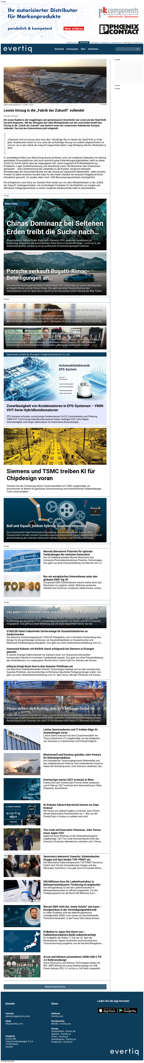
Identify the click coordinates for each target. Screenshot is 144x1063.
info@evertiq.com (14, 1023)
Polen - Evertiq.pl (59, 1036)
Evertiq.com (57, 1016)
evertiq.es (94, 42)
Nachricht (59, 49)
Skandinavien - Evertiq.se (63, 1039)
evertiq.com (71, 42)
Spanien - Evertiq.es (61, 1034)
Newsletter (93, 49)
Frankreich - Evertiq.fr (61, 1042)
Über (83, 49)
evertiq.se (137, 42)
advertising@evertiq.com (17, 1016)
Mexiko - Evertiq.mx (61, 1023)
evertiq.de (83, 42)
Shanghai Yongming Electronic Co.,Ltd (50, 354)
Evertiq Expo (72, 49)
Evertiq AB (18, 49)
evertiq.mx (116, 42)
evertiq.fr (105, 42)
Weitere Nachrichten (55, 986)
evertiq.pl (127, 42)
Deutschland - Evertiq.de (63, 1031)
